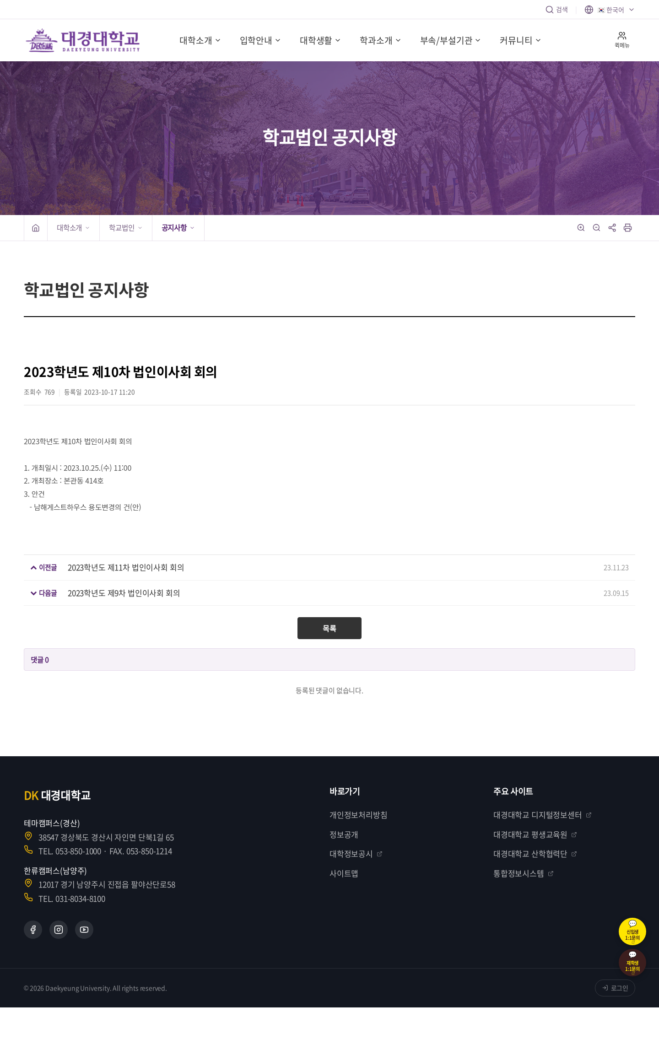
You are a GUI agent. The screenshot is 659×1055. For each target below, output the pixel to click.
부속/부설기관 (451, 40)
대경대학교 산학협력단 (535, 853)
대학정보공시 (356, 853)
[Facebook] (33, 929)
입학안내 (260, 40)
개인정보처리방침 (359, 814)
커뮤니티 (520, 40)
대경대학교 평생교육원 (535, 834)
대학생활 (320, 40)
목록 (329, 628)
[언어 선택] (609, 9)
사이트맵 (344, 873)
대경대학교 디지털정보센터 (542, 814)
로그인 (615, 987)
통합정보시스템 (523, 873)
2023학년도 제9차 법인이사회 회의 (124, 592)
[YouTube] (84, 929)
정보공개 (344, 834)
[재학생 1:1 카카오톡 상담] (632, 962)
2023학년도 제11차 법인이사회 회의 (126, 567)
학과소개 (380, 40)
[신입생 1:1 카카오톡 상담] (632, 931)
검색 (556, 9)
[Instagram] (58, 929)
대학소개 (200, 40)
